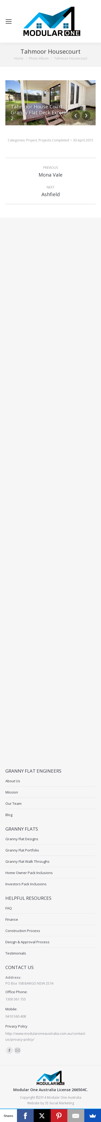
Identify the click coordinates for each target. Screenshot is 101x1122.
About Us (12, 781)
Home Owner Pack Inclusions (29, 872)
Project (31, 140)
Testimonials (15, 953)
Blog (8, 814)
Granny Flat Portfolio (22, 850)
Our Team (13, 803)
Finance (11, 919)
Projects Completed (54, 140)
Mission (11, 792)
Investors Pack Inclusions (26, 884)
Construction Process (22, 930)
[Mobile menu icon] (8, 21)
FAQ (8, 908)
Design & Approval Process (27, 942)
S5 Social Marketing (59, 1103)
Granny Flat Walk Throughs (27, 861)
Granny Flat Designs (21, 838)
